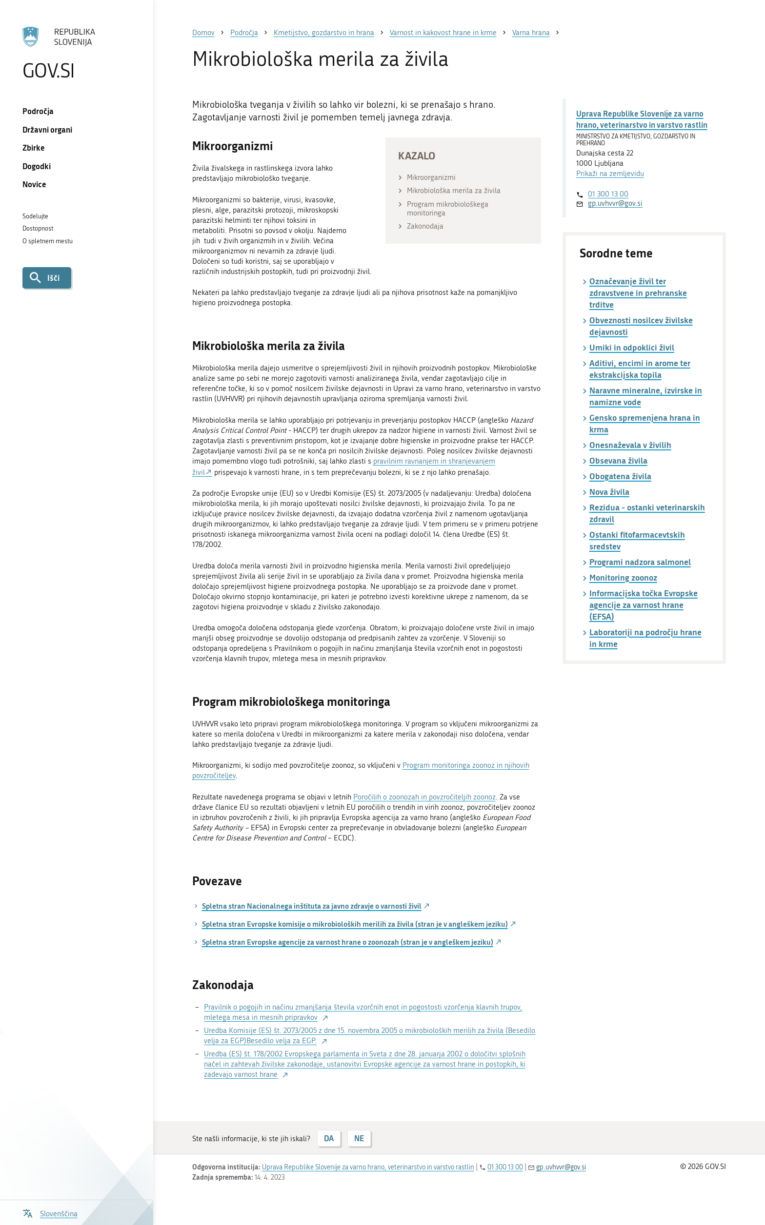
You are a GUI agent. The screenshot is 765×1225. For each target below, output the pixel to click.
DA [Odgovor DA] (329, 1138)
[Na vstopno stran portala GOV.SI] (76, 53)
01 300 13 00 (608, 194)
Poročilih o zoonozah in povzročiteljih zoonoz (424, 797)
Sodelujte (35, 216)
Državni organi (47, 129)
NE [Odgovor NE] (359, 1138)
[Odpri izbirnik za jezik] (50, 1212)
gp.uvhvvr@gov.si (615, 203)
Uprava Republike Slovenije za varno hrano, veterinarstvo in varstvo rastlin (641, 119)
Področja (38, 111)
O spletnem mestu (47, 241)
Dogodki (36, 166)
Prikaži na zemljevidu (610, 173)
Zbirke (33, 147)
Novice (34, 184)
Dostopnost (37, 228)
